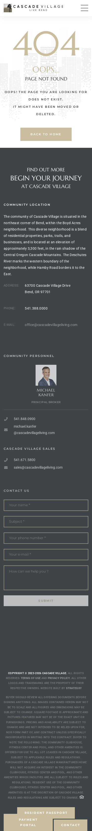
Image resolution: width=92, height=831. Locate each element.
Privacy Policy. (59, 678)
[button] (28, 822)
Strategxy (74, 688)
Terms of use (31, 678)
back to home (46, 134)
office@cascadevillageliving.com (51, 325)
